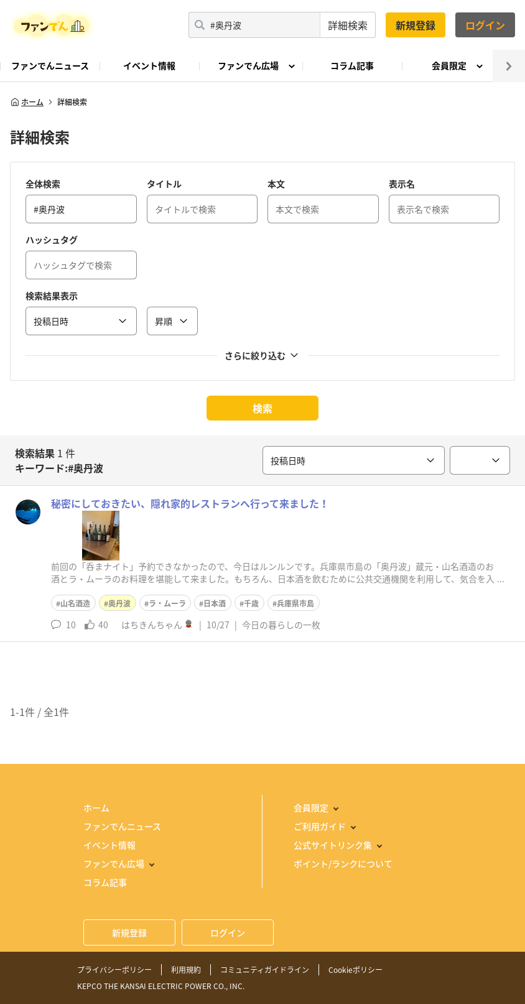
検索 (262, 408)
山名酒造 (75, 603)
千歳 (251, 603)
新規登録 (415, 24)
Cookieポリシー (355, 969)
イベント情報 (149, 65)
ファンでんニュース (50, 65)
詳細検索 (348, 24)
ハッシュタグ (52, 239)
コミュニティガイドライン (264, 969)
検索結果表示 (52, 295)
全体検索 (43, 183)
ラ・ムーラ (167, 603)
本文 (276, 183)
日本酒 (214, 603)
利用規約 (186, 969)
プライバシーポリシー (114, 969)
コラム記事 (352, 65)
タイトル (164, 183)
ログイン (485, 24)
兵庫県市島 (295, 603)
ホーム (27, 102)
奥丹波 (119, 603)
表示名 (402, 183)
